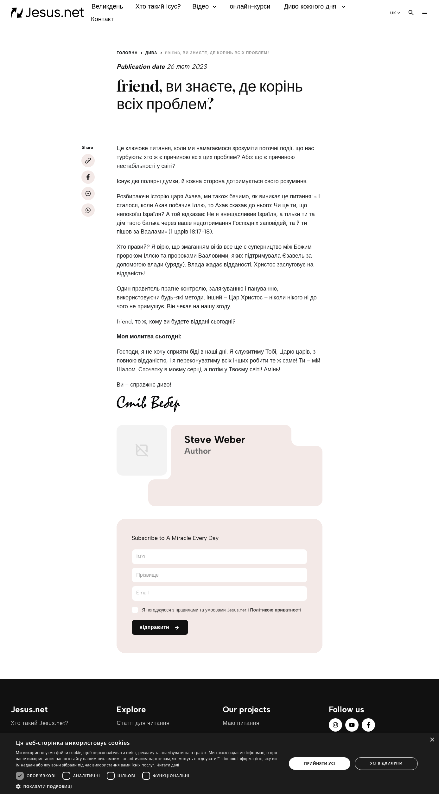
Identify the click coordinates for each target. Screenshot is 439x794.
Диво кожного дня (315, 6)
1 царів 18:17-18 (190, 231)
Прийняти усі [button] (319, 763)
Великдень (107, 6)
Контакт (102, 19)
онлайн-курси (250, 6)
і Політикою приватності (275, 610)
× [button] (431, 740)
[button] (147, 786)
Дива (151, 53)
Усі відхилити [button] (386, 763)
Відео (205, 6)
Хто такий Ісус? (158, 6)
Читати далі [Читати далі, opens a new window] (167, 765)
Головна (127, 53)
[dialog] (219, 763)
